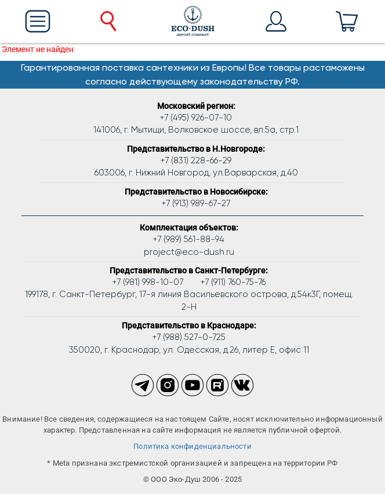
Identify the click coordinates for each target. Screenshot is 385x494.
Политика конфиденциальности (192, 446)
